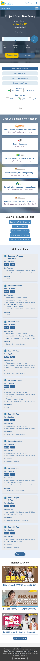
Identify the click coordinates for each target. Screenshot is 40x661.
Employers (30, 90)
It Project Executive (20, 226)
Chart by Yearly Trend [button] (20, 83)
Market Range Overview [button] (20, 68)
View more (20, 554)
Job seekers (16, 90)
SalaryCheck (6, 8)
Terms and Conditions (21, 653)
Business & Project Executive (20, 222)
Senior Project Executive (20, 230)
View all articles (20, 638)
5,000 (23, 98)
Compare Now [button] (12, 55)
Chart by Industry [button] (20, 73)
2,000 (34, 98)
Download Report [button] (27, 55)
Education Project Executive (20, 239)
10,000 (12, 98)
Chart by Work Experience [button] (20, 78)
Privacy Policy (6, 653)
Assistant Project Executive (20, 235)
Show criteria (20, 32)
